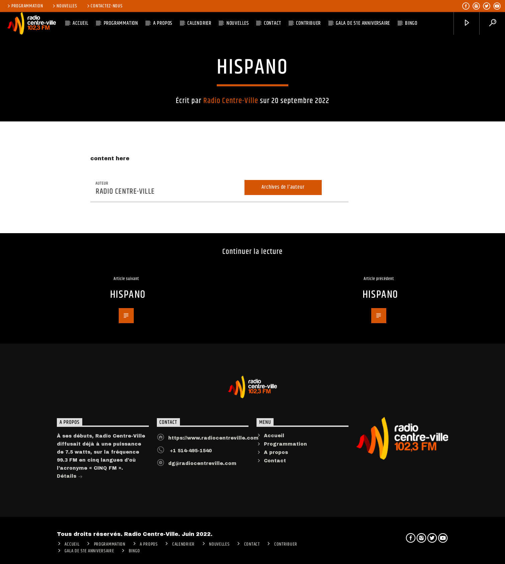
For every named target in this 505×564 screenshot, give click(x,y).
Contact (272, 23)
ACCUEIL (81, 23)
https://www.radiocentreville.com (213, 448)
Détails (70, 487)
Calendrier (199, 23)
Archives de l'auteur (283, 197)
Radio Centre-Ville (230, 99)
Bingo (411, 23)
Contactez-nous (104, 6)
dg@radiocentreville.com (202, 473)
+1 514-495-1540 (190, 461)
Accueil (274, 446)
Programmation (24, 6)
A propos (276, 463)
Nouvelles (64, 6)
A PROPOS (162, 23)
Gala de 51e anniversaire (363, 23)
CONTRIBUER (308, 23)
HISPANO (128, 305)
